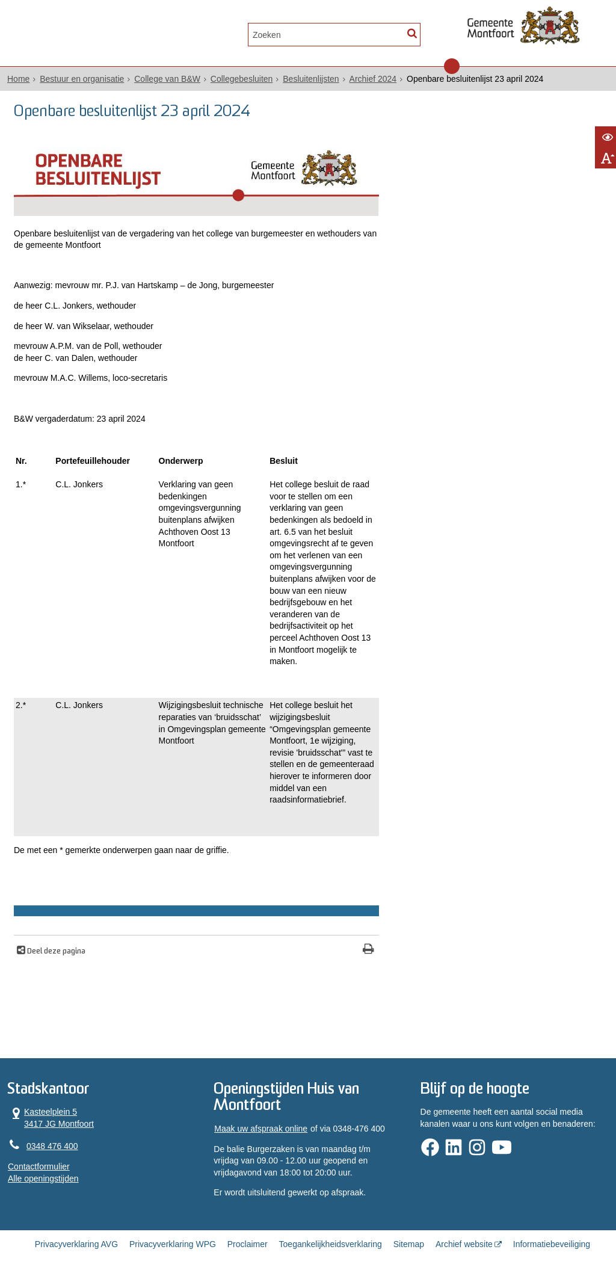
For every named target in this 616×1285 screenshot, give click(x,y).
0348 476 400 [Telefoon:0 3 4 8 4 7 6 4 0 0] (52, 1146)
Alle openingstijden (43, 1178)
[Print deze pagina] (368, 950)
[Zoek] (411, 33)
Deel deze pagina (55, 951)
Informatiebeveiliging (551, 1244)
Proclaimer (247, 1244)
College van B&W (167, 79)
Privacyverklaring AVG (76, 1244)
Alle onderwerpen (56, 34)
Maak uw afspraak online (260, 1128)
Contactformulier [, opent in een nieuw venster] (39, 1166)
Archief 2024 (373, 79)
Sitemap (408, 1244)
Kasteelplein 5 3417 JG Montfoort (51, 1117)
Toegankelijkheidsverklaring (330, 1244)
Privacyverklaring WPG (172, 1244)
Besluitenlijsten (311, 79)
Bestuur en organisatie (82, 79)
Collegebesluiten (242, 79)
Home (18, 79)
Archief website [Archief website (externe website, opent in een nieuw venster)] (464, 1244)
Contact (135, 34)
